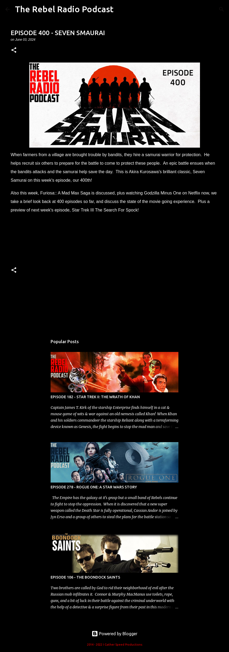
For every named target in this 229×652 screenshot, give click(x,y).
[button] (14, 50)
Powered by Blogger (114, 633)
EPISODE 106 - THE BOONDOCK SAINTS (85, 577)
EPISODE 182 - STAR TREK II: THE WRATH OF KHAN (95, 397)
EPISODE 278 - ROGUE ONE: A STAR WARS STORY (94, 487)
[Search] (221, 9)
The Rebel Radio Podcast (64, 9)
